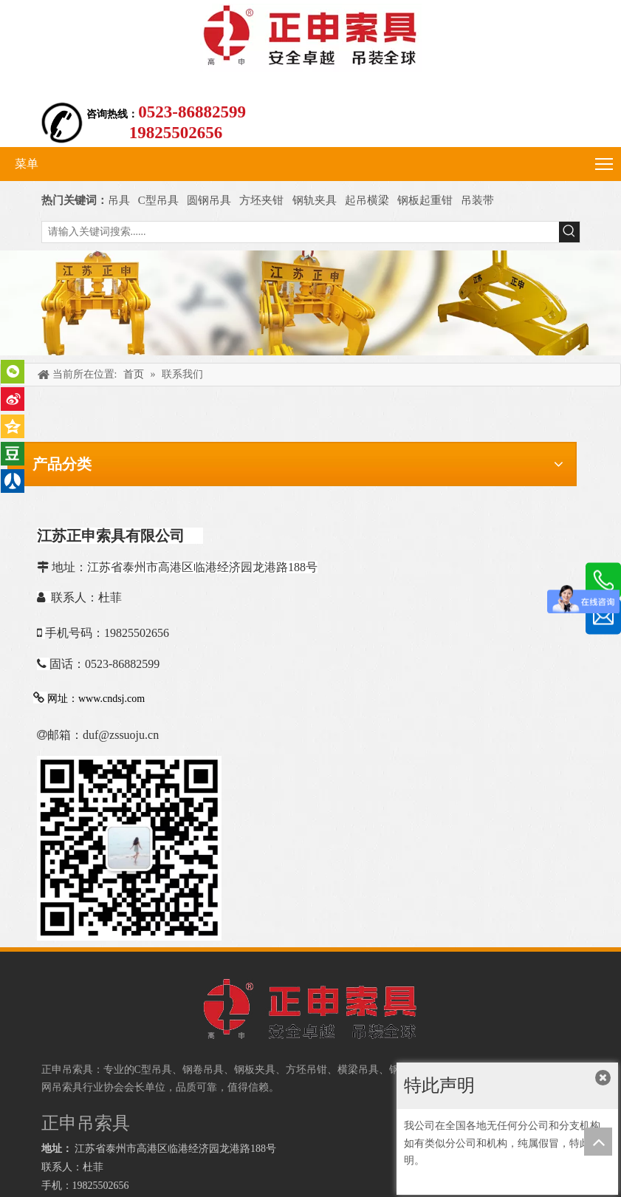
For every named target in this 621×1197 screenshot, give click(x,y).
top (598, 1142)
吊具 (119, 200)
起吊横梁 (367, 200)
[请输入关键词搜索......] (300, 232)
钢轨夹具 (314, 200)
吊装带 (477, 200)
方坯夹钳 (261, 200)
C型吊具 (160, 200)
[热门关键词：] (569, 232)
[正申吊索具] (310, 303)
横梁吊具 (358, 1069)
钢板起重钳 (426, 200)
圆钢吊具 (209, 200)
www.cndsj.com (111, 698)
